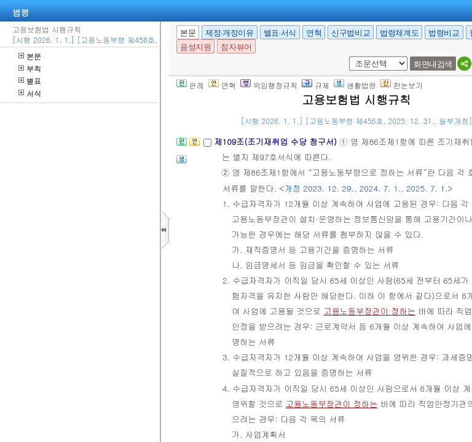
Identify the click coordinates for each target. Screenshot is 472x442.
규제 (315, 85)
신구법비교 (350, 32)
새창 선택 (347, 56)
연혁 (313, 32)
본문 (29, 56)
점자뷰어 (236, 47)
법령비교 (443, 32)
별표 (29, 81)
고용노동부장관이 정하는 (369, 311)
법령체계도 (399, 32)
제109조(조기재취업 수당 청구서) (276, 141)
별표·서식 (280, 32)
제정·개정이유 (229, 32)
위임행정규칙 (268, 85)
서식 (29, 93)
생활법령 (355, 85)
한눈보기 (401, 85)
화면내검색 (433, 64)
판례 (190, 85)
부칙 (29, 68)
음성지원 (195, 47)
